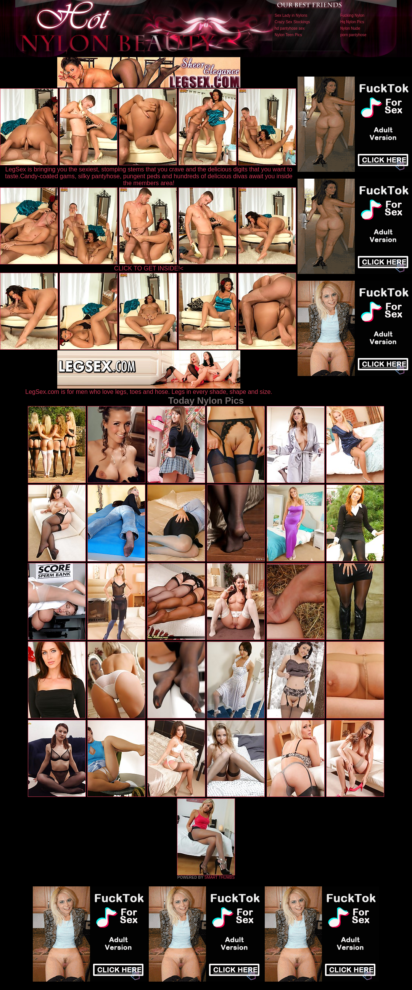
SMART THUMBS (219, 877)
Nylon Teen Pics (288, 35)
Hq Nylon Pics (352, 22)
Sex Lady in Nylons (291, 15)
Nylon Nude (350, 28)
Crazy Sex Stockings (292, 22)
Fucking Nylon (352, 15)
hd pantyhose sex (289, 28)
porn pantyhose (353, 35)
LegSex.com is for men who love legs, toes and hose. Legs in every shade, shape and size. (148, 389)
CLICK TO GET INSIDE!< (148, 268)
